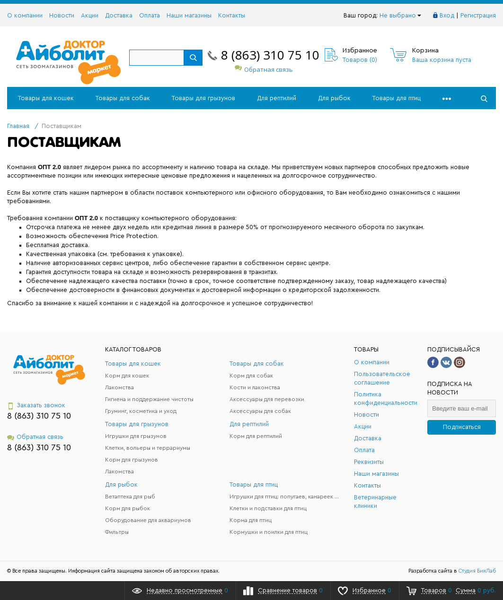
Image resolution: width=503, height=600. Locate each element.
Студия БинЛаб (477, 571)
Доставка (118, 15)
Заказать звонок (36, 405)
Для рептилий (276, 98)
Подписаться (462, 427)
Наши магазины (189, 15)
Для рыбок (334, 98)
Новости (61, 15)
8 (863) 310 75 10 (270, 54)
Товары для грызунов (203, 98)
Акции (89, 15)
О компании (25, 15)
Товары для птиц (396, 98)
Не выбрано (400, 15)
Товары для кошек (46, 98)
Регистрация (478, 15)
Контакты (231, 15)
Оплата (149, 15)
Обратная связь (264, 69)
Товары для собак (123, 98)
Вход (447, 15)
